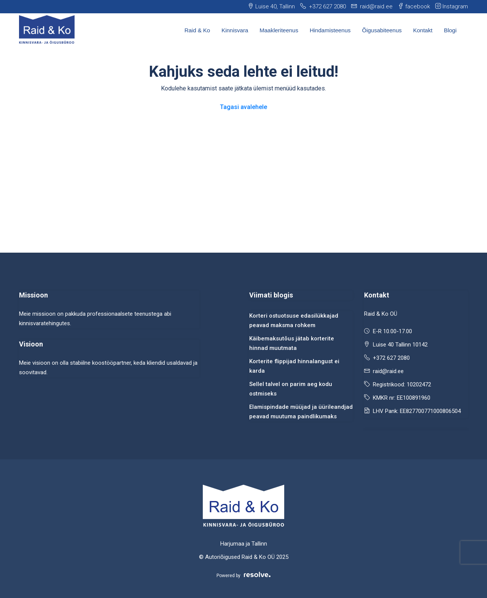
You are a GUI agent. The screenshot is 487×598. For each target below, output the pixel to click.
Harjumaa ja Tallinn (243, 543)
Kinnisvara (234, 30)
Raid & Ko (197, 30)
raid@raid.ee (388, 371)
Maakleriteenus (278, 30)
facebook (414, 6)
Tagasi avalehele (243, 107)
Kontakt (423, 30)
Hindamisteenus (330, 30)
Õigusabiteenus (382, 30)
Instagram (451, 6)
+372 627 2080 (391, 357)
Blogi (450, 30)
